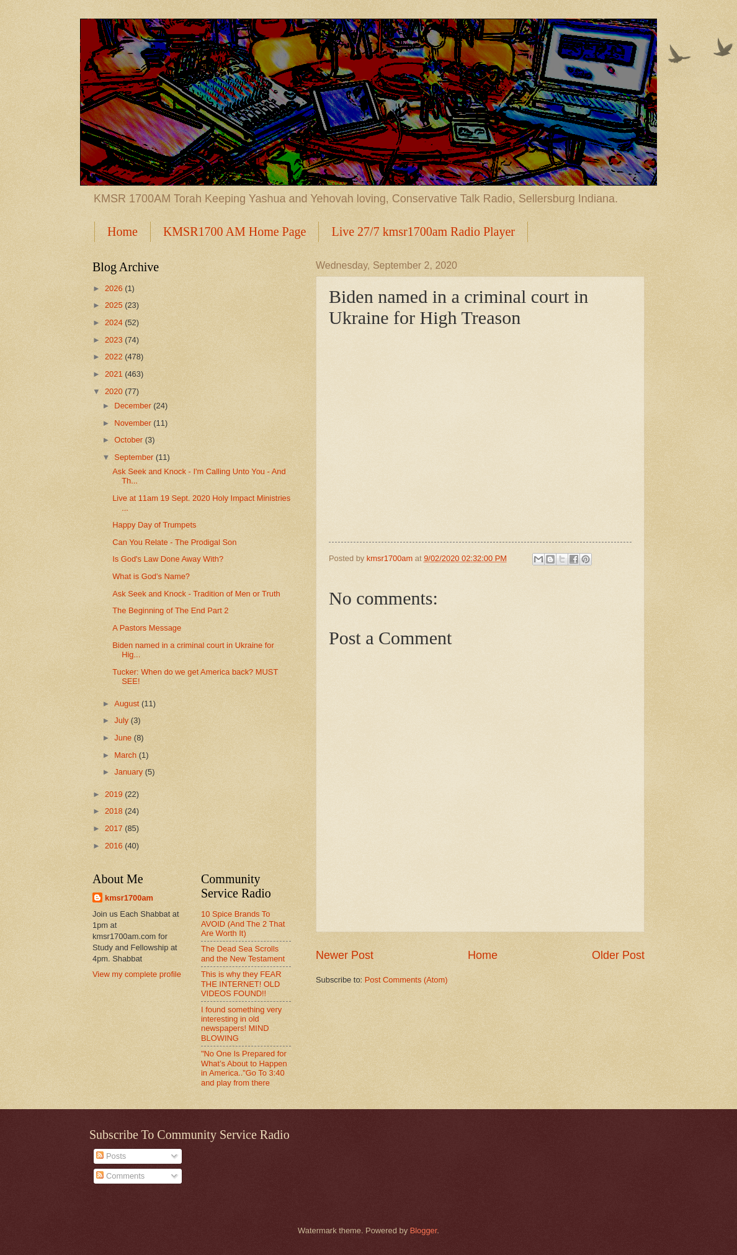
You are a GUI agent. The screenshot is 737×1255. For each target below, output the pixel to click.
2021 (115, 374)
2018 (115, 811)
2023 (115, 339)
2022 (115, 356)
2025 (115, 305)
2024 (115, 322)
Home (122, 231)
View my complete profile (136, 974)
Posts (111, 1156)
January (129, 771)
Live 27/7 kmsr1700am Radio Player (423, 231)
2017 (115, 828)
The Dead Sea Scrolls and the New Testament (243, 953)
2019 (115, 794)
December (133, 405)
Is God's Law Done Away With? (167, 559)
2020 (115, 391)
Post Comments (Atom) (406, 979)
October (129, 439)
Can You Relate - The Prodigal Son (174, 542)
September (135, 457)
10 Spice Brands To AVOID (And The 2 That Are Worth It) (243, 923)
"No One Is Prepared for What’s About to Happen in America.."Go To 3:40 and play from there (244, 1068)
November (133, 423)
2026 (115, 288)
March (126, 755)
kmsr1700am (129, 897)
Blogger (423, 1230)
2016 (115, 845)
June (124, 737)
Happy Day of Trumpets (154, 524)
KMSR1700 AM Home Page (234, 231)
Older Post (618, 955)
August (127, 703)
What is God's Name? (151, 576)
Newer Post (344, 955)
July (122, 720)
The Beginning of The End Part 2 (170, 610)
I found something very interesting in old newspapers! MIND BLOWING (241, 1024)
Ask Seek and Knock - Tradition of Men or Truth (196, 593)
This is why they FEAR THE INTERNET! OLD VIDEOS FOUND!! (241, 983)
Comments (120, 1176)
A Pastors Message (146, 627)
